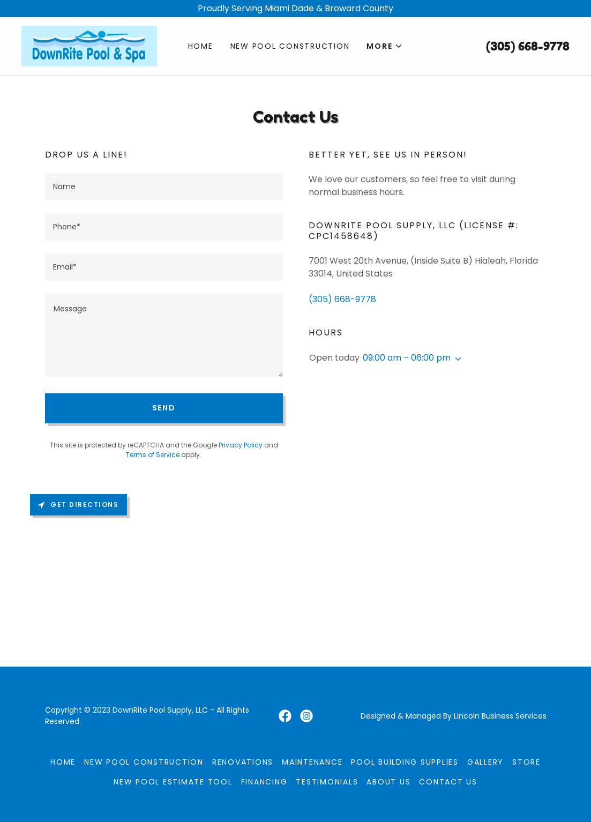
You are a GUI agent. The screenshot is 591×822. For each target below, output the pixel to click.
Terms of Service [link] (152, 454)
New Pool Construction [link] (290, 46)
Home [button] (63, 762)
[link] (89, 45)
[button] (384, 46)
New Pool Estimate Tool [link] (173, 781)
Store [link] (526, 762)
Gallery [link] (485, 762)
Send (164, 407)
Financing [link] (264, 781)
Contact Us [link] (448, 781)
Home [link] (200, 46)
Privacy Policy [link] (241, 445)
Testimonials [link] (327, 781)
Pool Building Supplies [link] (405, 762)
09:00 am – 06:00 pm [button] (407, 358)
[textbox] (164, 186)
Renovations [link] (242, 762)
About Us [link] (388, 781)
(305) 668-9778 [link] (528, 46)
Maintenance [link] (312, 762)
